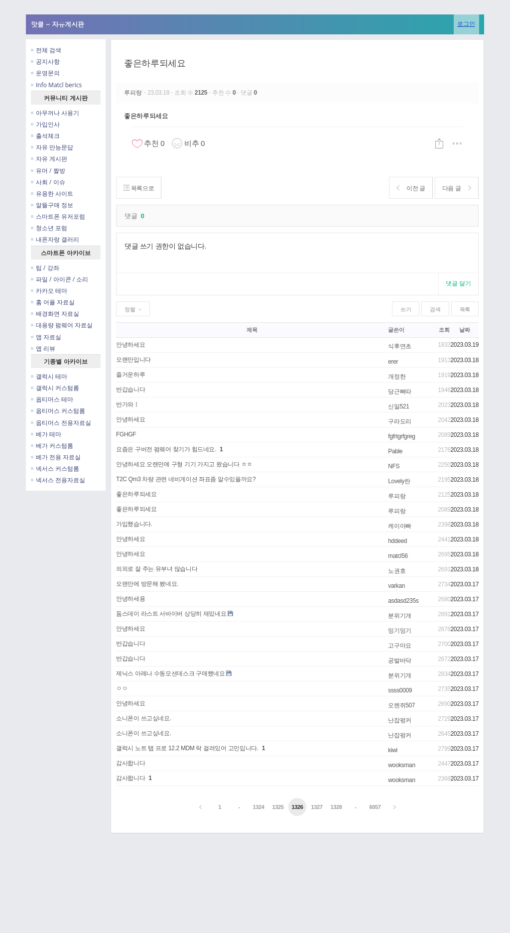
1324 (258, 807)
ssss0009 (400, 690)
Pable (395, 451)
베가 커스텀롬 (52, 445)
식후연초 (399, 346)
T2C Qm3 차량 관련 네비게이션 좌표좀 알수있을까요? (185, 479)
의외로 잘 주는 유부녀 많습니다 (156, 568)
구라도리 (399, 421)
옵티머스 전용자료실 (61, 422)
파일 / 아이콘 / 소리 (59, 279)
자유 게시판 (49, 158)
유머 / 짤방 (48, 170)
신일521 (398, 406)
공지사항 (45, 61)
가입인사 (45, 124)
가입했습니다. (134, 524)
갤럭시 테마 (49, 376)
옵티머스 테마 (52, 399)
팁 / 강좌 (45, 268)
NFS (393, 466)
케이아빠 (399, 526)
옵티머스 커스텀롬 (58, 410)
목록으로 (140, 188)
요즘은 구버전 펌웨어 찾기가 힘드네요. (166, 449)
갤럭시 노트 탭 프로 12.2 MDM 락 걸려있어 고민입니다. (187, 748)
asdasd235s (403, 600)
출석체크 (45, 136)
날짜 (464, 330)
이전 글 (407, 188)
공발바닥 (399, 660)
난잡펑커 (399, 720)
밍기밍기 (399, 630)
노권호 (396, 570)
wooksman (401, 765)
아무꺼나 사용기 (55, 113)
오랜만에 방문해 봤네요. (147, 583)
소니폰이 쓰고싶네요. (143, 718)
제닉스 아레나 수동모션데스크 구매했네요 (170, 673)
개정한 (396, 376)
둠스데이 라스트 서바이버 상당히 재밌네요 (171, 613)
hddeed (397, 540)
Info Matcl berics (56, 85)
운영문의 (45, 73)
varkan (396, 585)
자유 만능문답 (52, 147)
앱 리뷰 (43, 348)
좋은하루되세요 (154, 63)
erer (393, 361)
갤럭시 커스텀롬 (55, 388)
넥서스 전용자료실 (58, 480)
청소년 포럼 (49, 228)
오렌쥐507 (401, 705)
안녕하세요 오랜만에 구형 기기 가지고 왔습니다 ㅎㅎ (184, 464)
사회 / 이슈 (48, 182)
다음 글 (455, 188)
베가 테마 (46, 434)
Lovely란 (399, 481)
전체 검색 (46, 50)
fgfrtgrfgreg (401, 436)
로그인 (466, 23)
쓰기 (405, 309)
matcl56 (398, 555)
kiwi (392, 750)
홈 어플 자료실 (53, 302)
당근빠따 (399, 391)
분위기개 (399, 615)
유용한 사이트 (52, 193)
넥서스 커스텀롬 (55, 468)
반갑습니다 (130, 389)
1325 (277, 807)
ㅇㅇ (122, 688)
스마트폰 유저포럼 (58, 216)
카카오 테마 (49, 290)
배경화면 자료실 (55, 313)
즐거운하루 (130, 374)
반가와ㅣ (127, 404)
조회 (444, 330)
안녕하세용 (130, 598)
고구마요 (399, 645)
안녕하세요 (130, 344)
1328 (336, 807)
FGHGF (126, 434)
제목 (252, 330)
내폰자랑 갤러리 (55, 239)
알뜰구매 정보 (52, 205)
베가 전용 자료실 (56, 457)
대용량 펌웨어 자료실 (62, 325)
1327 (316, 807)
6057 (375, 807)
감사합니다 (130, 763)
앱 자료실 (46, 337)
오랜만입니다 (133, 359)
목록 (465, 309)
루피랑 (134, 92)
